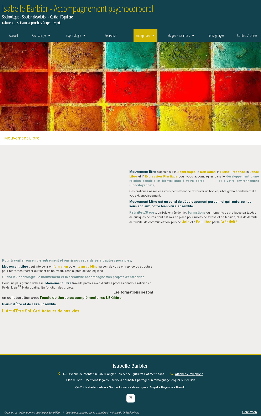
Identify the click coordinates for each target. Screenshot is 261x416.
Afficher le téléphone (189, 374)
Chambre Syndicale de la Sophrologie (117, 413)
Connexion (249, 412)
